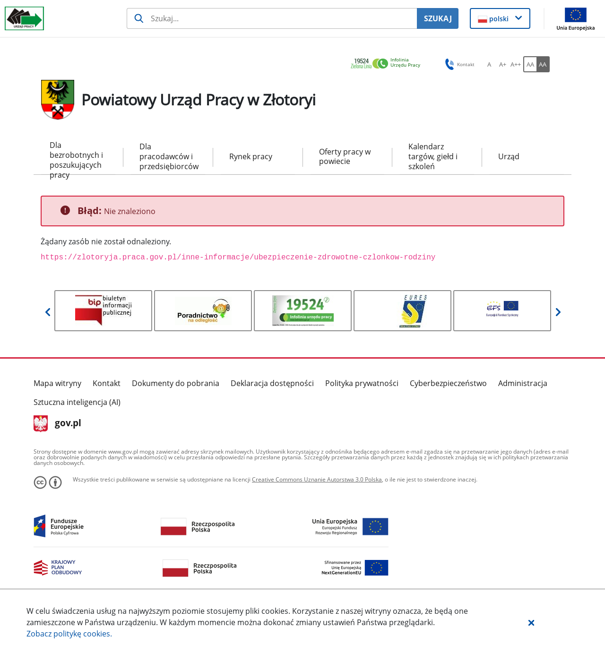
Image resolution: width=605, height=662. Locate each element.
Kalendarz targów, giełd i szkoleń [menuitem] (433, 156)
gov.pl (57, 423)
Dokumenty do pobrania (175, 383)
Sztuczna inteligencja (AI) (77, 402)
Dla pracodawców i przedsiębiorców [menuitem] (168, 156)
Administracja (522, 383)
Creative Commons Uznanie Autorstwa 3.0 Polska (317, 479)
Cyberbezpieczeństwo (448, 383)
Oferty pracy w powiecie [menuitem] (345, 156)
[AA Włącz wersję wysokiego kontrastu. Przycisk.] (543, 64)
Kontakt (107, 383)
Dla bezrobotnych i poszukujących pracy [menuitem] (76, 157)
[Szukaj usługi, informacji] (272, 18)
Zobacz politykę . (69, 633)
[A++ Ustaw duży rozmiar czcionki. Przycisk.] (515, 64)
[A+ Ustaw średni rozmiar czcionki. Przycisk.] (502, 64)
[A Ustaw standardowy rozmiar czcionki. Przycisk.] (489, 64)
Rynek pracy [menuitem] (250, 156)
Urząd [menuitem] (508, 156)
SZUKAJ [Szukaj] (438, 18)
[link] (388, 64)
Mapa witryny (57, 383)
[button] (531, 622)
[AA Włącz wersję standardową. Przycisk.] (529, 64)
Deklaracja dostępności (272, 383)
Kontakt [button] (458, 64)
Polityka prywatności (361, 383)
